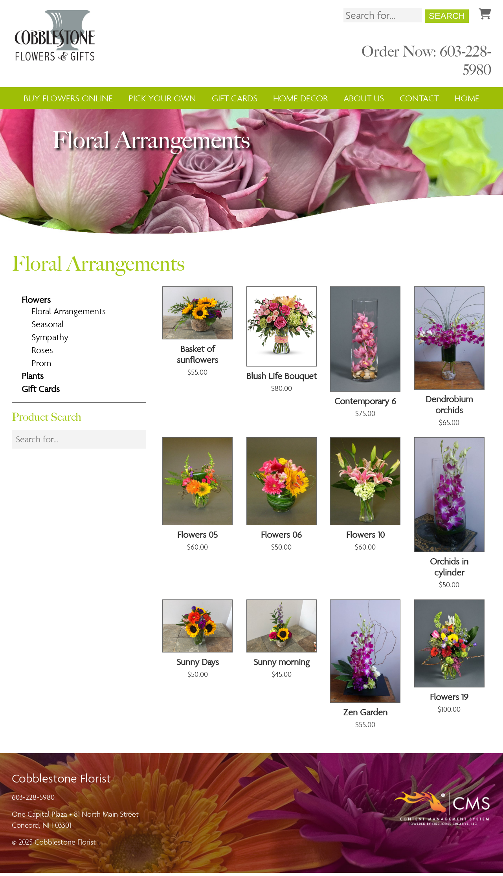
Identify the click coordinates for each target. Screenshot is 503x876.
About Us (363, 98)
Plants (33, 379)
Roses (42, 353)
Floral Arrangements (68, 314)
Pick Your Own (162, 98)
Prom (41, 366)
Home (467, 98)
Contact (419, 98)
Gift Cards (234, 98)
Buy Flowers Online (68, 98)
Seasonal (47, 327)
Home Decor (300, 98)
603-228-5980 (33, 800)
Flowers (36, 302)
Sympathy (49, 340)
